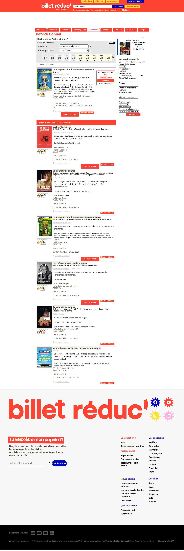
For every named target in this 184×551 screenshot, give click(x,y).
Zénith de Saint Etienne (63, 368)
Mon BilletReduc (136, 1)
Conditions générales (19, 542)
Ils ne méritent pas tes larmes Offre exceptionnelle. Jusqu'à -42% (139, 46)
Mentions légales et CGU (70, 542)
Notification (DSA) (110, 542)
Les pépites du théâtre (132, 490)
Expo (151, 472)
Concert (153, 465)
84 (62, 331)
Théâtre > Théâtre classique (62, 222)
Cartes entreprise (130, 459)
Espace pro (127, 456)
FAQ (123, 443)
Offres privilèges (132, 6)
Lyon (151, 487)
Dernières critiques (112, 10)
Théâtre (153, 443)
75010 (55, 97)
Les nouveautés (97, 10)
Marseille (154, 491)
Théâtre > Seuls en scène (61, 268)
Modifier (112, 43)
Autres (152, 502)
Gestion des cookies (144, 542)
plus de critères (125, 106)
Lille (151, 498)
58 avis (43, 153)
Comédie (56, 74)
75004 (55, 151)
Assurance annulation (132, 446)
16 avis (43, 197)
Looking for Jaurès (62, 126)
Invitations (87, 1)
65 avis (43, 96)
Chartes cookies (92, 542)
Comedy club (156, 454)
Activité (153, 468)
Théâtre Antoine (60, 242)
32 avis (43, 290)
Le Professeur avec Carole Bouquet (70, 263)
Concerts (55, 350)
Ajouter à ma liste (62, 111)
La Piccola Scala (59, 198)
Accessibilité (127, 542)
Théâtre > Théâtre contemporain (63, 132)
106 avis (43, 244)
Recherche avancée (81, 10)
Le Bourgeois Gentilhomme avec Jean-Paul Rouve (77, 217)
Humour (153, 450)
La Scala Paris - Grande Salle (65, 286)
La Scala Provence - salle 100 (65, 329)
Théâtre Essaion (60, 150)
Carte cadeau (113, 1)
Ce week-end (128, 510)
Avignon (56, 331)
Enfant (152, 461)
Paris (151, 483)
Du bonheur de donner (64, 170)
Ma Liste (125, 10)
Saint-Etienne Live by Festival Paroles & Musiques (77, 348)
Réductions (99, 1)
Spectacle (154, 457)
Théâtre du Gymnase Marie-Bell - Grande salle (73, 96)
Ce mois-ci (126, 514)
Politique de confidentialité (43, 542)
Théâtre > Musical (58, 178)
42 (66, 370)
